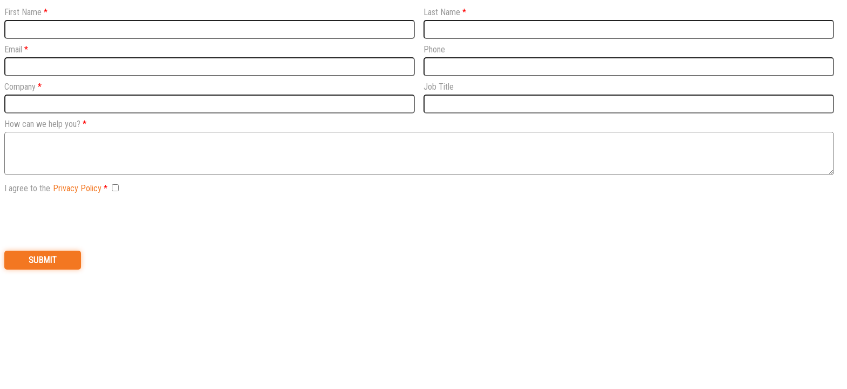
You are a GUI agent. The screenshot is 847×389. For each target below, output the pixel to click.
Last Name (442, 12)
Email (13, 49)
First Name (23, 12)
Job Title (439, 87)
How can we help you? (42, 124)
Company (20, 87)
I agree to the (53, 188)
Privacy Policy (77, 188)
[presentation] (86, 221)
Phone (434, 49)
